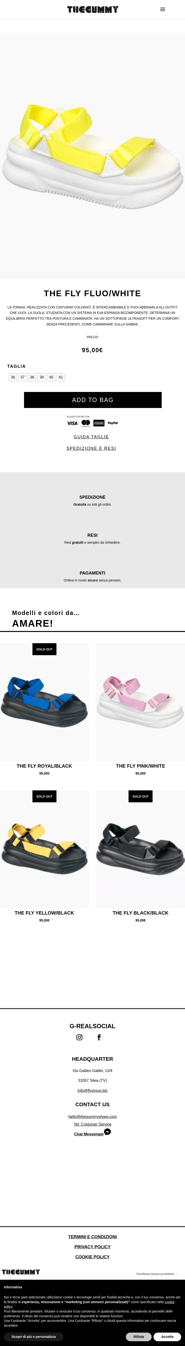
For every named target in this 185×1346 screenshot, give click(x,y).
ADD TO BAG (93, 400)
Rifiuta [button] (139, 1337)
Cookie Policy (92, 1257)
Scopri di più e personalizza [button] (34, 1337)
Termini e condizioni (92, 1236)
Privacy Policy (92, 1247)
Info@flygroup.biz (93, 1091)
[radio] (13, 377)
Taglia (16, 366)
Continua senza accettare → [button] (157, 1274)
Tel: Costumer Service (92, 1124)
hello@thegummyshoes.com (92, 1117)
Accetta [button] (167, 1337)
